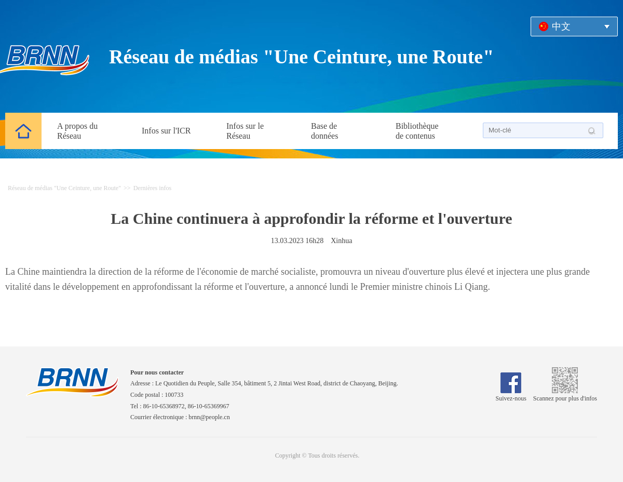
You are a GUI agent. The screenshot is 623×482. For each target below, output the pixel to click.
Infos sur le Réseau (245, 131)
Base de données (324, 131)
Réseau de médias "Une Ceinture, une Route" (301, 57)
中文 (561, 26)
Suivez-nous (511, 394)
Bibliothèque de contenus (417, 131)
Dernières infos (152, 188)
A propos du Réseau (77, 131)
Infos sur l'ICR (166, 130)
